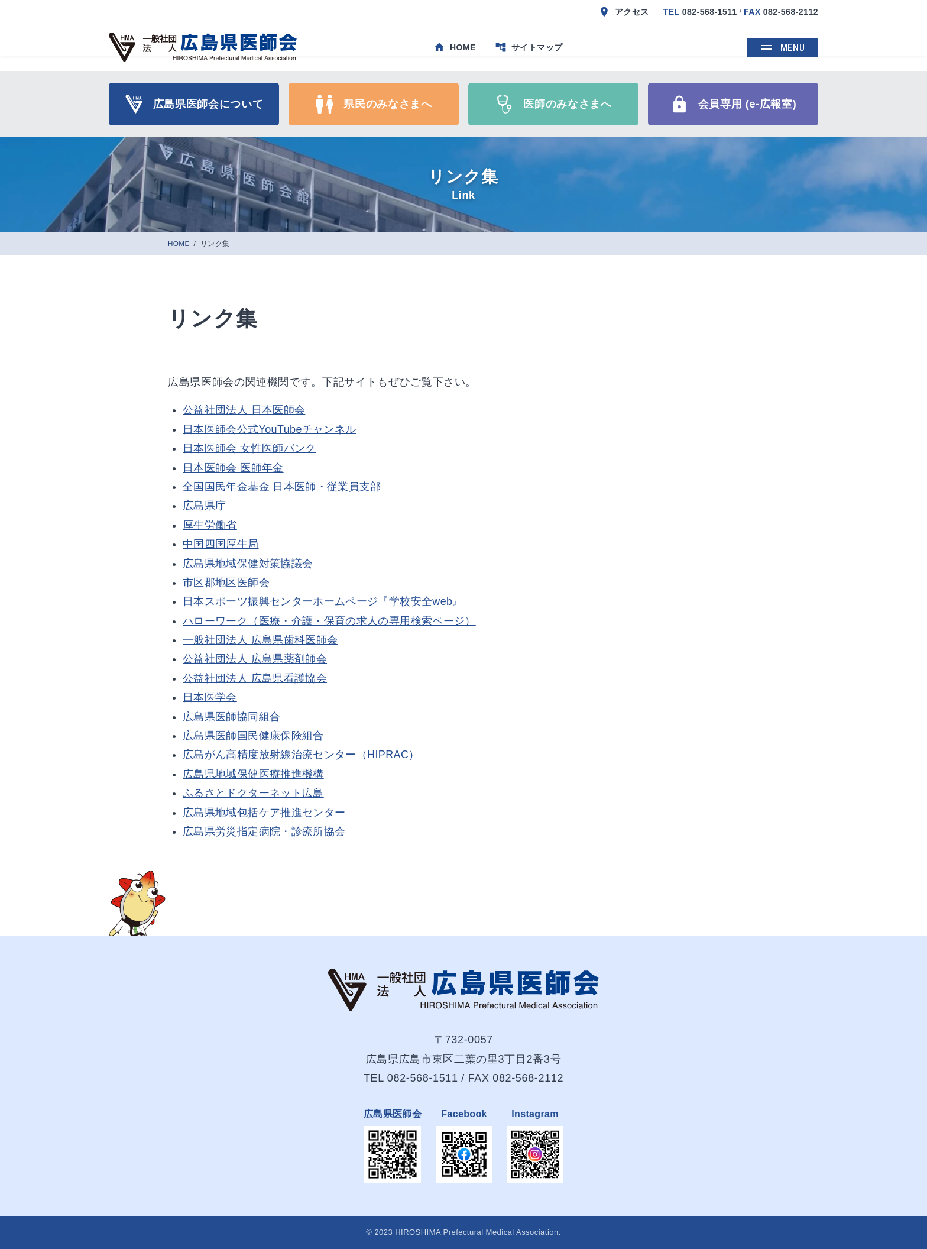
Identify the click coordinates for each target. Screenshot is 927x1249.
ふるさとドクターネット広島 (253, 793)
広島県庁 (204, 506)
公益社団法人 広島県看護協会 (255, 678)
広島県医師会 (393, 1114)
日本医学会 (210, 697)
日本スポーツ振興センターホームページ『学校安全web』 (323, 601)
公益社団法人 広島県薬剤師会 (255, 659)
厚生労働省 (210, 525)
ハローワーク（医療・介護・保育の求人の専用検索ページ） (329, 621)
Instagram (535, 1114)
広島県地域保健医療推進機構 (253, 774)
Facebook (464, 1114)
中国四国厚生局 (221, 544)
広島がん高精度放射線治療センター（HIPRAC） (301, 755)
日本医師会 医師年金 (233, 468)
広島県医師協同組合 (231, 717)
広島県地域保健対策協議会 (248, 564)
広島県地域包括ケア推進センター (264, 812)
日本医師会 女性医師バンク (249, 448)
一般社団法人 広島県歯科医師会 (260, 640)
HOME (180, 244)
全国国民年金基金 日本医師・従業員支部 (282, 487)
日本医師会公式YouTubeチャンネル (269, 429)
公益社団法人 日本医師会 (244, 410)
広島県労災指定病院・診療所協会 (264, 831)
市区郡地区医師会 (226, 582)
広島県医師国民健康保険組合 (253, 736)
